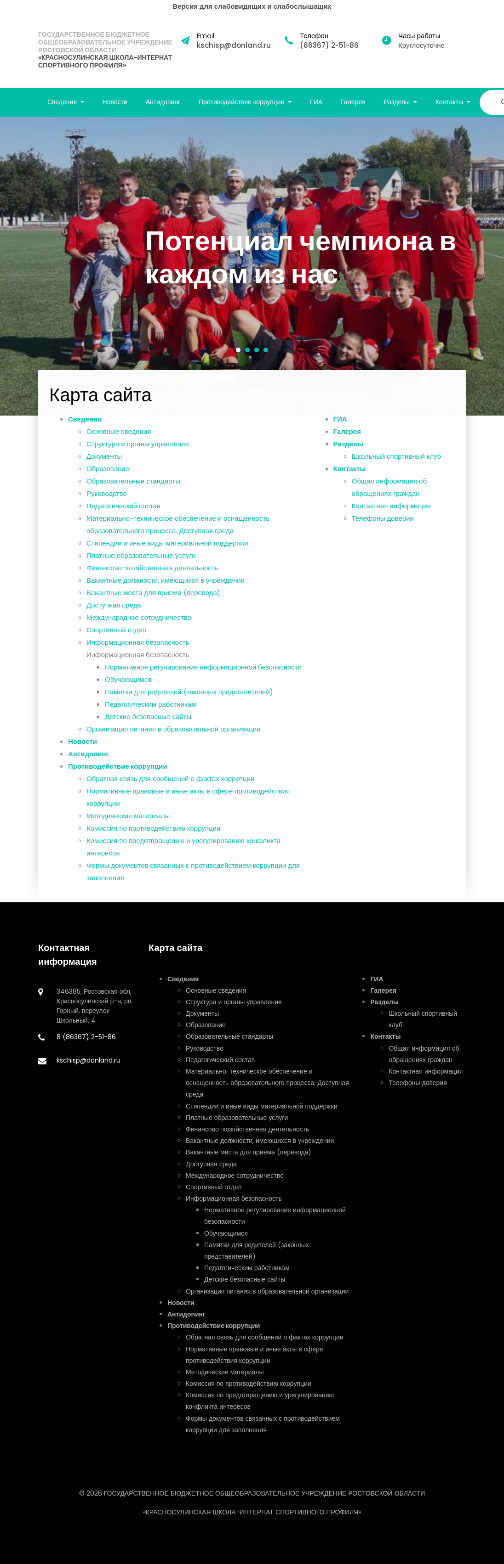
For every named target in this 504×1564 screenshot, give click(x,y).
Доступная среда (113, 612)
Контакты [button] (450, 102)
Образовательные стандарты (133, 488)
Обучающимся (128, 687)
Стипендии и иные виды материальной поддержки (167, 550)
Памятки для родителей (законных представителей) (189, 699)
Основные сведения (118, 439)
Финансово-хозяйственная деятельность (152, 575)
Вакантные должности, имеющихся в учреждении (165, 587)
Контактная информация (391, 513)
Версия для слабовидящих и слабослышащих (251, 6)
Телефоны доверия (383, 525)
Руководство (106, 501)
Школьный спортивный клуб (396, 463)
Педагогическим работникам (150, 711)
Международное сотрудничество (138, 625)
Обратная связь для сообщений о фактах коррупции (170, 786)
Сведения (85, 426)
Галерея (353, 102)
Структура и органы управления (137, 451)
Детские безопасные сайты (148, 724)
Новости (115, 102)
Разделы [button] (398, 102)
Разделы (348, 451)
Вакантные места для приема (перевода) (153, 600)
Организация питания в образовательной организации (173, 736)
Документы (104, 463)
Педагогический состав (123, 513)
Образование (107, 476)
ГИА (316, 102)
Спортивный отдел (116, 637)
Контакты (349, 476)
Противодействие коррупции (117, 773)
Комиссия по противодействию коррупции (153, 835)
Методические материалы (128, 823)
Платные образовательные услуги (141, 563)
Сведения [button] (63, 102)
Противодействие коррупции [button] (242, 102)
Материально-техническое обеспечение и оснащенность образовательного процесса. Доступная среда (267, 1083)
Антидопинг (163, 102)
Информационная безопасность (137, 649)
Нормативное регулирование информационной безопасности (203, 674)
